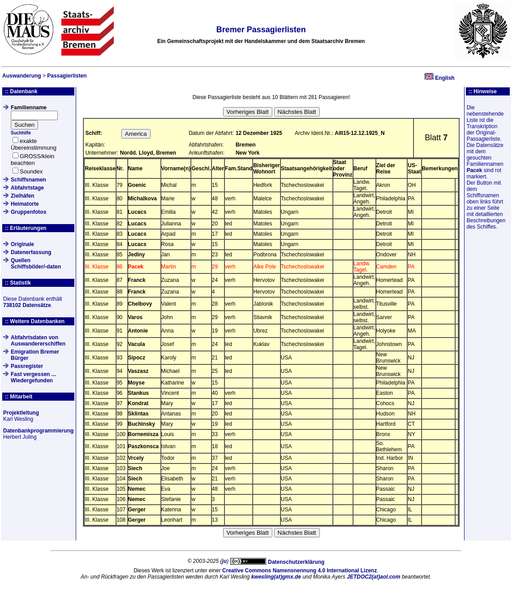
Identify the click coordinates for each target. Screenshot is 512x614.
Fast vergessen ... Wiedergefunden (33, 377)
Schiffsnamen (28, 180)
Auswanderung (21, 76)
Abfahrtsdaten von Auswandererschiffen (38, 340)
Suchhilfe (21, 132)
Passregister (27, 366)
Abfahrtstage (27, 188)
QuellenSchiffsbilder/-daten (36, 263)
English (444, 78)
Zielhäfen (22, 196)
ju (224, 561)
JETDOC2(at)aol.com (373, 577)
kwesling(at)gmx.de (276, 577)
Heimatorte (25, 204)
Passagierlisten (66, 76)
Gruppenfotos (28, 212)
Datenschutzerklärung (296, 562)
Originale (22, 244)
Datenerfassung (31, 252)
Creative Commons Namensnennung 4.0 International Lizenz (299, 570)
